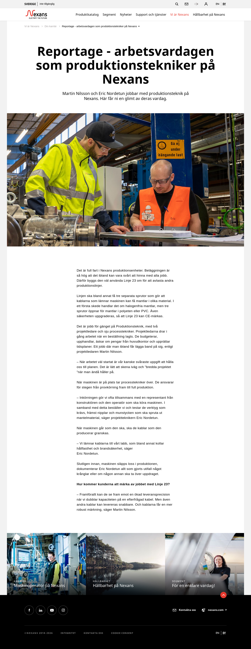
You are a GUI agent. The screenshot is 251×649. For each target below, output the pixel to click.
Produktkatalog (87, 14)
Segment (109, 14)
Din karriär (51, 26)
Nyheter (126, 14)
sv (224, 4)
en (217, 4)
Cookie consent (122, 633)
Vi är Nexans (179, 14)
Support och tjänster (151, 14)
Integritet (68, 633)
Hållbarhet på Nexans (209, 14)
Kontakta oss (93, 633)
